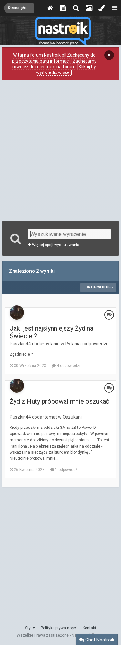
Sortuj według (98, 287)
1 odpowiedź (63, 469)
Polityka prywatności (59, 628)
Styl (30, 628)
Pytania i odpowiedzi (86, 343)
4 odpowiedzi (66, 365)
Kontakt (89, 628)
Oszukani (72, 416)
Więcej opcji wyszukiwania (53, 245)
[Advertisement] (60, 149)
